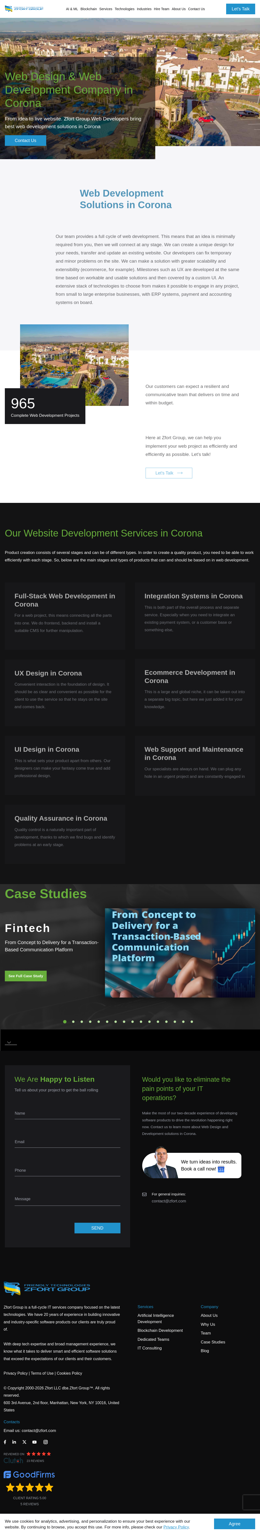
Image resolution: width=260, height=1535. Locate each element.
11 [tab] (149, 1022)
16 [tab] (192, 1022)
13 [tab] (166, 1022)
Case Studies (213, 1342)
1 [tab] (65, 1022)
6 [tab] (107, 1022)
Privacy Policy (176, 1527)
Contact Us (196, 9)
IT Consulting (150, 1348)
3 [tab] (82, 1022)
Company (209, 1306)
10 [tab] (141, 1022)
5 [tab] (98, 1022)
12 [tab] (158, 1022)
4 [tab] (90, 1022)
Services (145, 1306)
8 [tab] (124, 1022)
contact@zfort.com (169, 1201)
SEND (97, 1228)
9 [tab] (132, 1022)
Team (206, 1333)
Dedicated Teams (153, 1339)
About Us (209, 1315)
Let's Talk (241, 9)
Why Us (208, 1324)
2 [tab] (73, 1022)
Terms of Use (42, 1373)
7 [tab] (115, 1022)
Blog (205, 1351)
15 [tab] (183, 1022)
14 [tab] (175, 1022)
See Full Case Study (25, 976)
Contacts (12, 1422)
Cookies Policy (69, 1373)
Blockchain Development (160, 1330)
